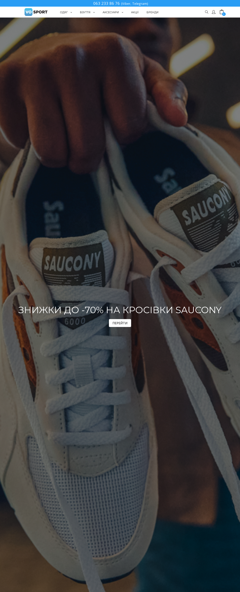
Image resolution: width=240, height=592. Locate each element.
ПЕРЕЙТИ (120, 323)
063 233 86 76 (106, 3)
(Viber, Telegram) (134, 3)
